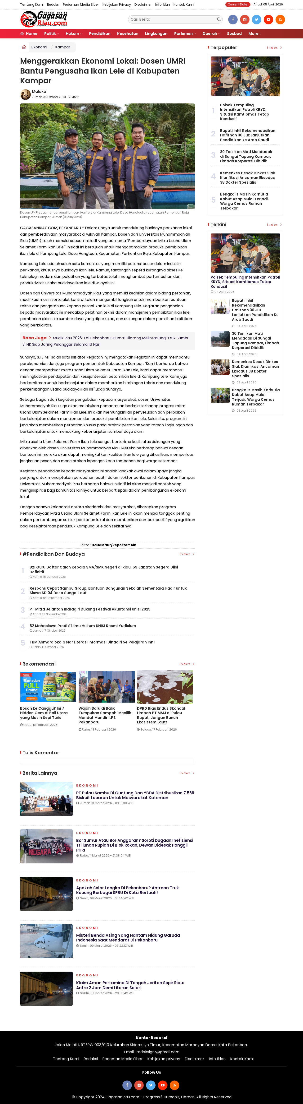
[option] (45, 702)
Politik (50, 33)
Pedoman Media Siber (81, 4)
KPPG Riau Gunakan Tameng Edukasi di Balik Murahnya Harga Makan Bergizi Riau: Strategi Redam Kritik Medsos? (102, 717)
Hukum (72, 33)
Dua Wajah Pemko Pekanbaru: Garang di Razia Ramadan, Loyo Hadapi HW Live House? (160, 715)
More (253, 33)
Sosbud (234, 33)
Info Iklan (162, 4)
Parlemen (183, 33)
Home (28, 33)
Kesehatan (127, 33)
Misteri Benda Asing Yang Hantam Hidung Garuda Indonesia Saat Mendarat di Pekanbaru (128, 938)
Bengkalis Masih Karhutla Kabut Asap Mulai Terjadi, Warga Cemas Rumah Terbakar (244, 201)
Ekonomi (39, 47)
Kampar (62, 47)
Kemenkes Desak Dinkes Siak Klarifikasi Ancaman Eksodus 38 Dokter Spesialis (247, 178)
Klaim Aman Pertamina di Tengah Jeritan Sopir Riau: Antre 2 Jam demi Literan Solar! (130, 985)
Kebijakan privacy (116, 4)
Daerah (210, 33)
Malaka (39, 91)
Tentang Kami (32, 4)
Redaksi (53, 4)
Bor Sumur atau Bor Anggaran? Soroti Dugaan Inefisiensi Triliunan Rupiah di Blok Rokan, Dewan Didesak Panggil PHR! (134, 845)
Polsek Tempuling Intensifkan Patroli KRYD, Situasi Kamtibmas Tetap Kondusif (244, 111)
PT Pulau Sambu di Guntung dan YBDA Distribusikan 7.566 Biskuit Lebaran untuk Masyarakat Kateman (43, 715)
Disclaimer (143, 4)
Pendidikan (99, 33)
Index (187, 554)
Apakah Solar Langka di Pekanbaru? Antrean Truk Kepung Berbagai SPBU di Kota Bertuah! (127, 890)
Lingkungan (156, 33)
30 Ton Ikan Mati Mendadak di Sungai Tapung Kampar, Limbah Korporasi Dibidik (246, 156)
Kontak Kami (184, 4)
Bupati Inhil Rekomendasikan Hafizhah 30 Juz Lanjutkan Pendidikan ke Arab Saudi (247, 135)
